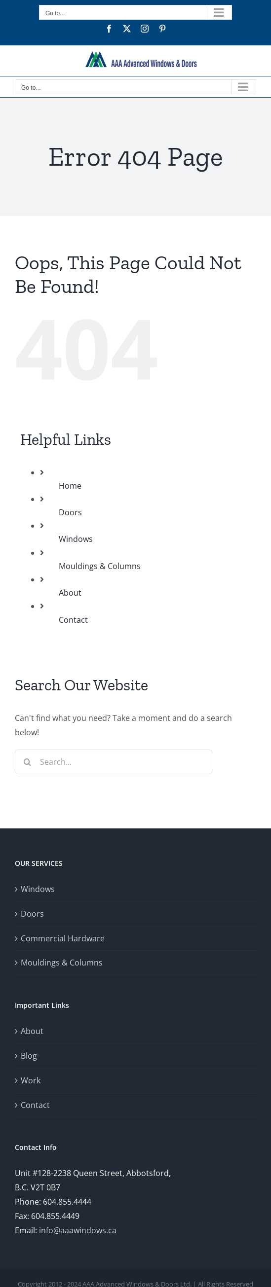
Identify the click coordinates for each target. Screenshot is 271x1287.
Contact (73, 619)
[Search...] (113, 762)
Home (70, 485)
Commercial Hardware (63, 938)
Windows (76, 539)
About (70, 592)
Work (30, 1080)
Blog (29, 1055)
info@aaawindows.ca (77, 1230)
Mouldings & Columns (100, 566)
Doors (70, 512)
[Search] (27, 762)
